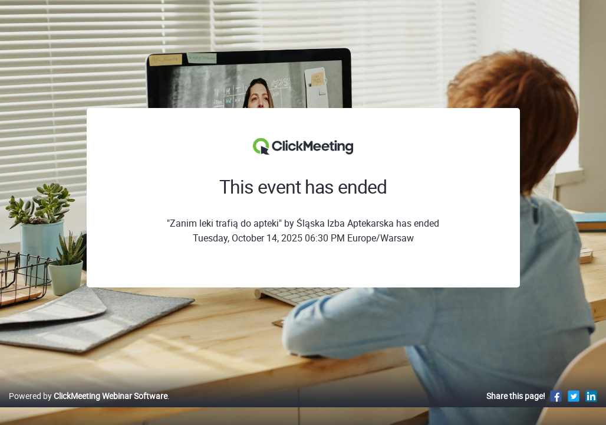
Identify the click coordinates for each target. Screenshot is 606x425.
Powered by (88, 408)
